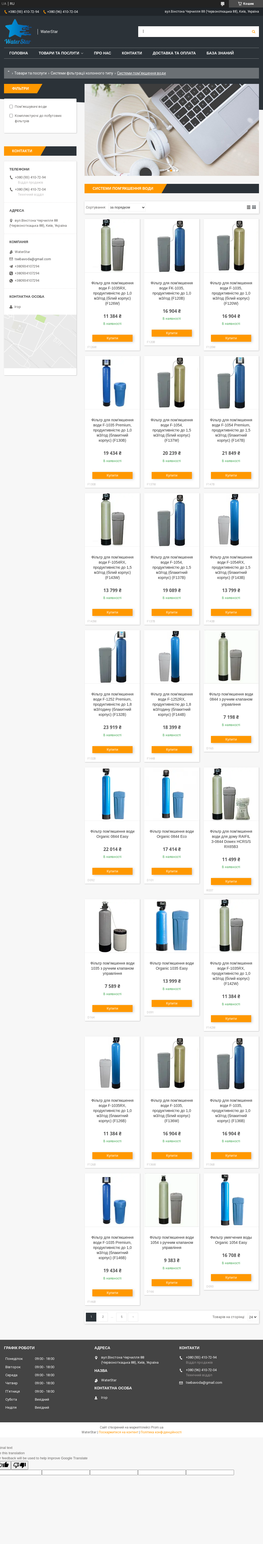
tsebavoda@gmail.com (33, 259)
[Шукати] (253, 31)
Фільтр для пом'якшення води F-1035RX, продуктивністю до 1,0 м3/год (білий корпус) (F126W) (112, 293)
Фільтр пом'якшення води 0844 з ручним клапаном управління (231, 699)
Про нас (102, 53)
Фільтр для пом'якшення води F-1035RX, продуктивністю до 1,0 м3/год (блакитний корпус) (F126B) (112, 1110)
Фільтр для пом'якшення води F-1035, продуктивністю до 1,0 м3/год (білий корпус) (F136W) (172, 1110)
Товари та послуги (59, 53)
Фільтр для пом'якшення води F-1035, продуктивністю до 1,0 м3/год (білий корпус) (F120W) (231, 293)
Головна (18, 53)
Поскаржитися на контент (118, 1432)
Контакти (132, 53)
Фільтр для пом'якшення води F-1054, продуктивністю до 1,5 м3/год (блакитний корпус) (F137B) (172, 567)
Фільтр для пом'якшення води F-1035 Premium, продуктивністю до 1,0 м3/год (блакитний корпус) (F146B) (112, 1247)
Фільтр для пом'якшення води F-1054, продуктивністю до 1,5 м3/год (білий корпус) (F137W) (172, 430)
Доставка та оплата (174, 53)
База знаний (220, 53)
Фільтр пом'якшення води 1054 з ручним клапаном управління (172, 1242)
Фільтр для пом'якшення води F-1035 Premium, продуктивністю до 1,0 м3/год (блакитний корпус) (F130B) (112, 430)
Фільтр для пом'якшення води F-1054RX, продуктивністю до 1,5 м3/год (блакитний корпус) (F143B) (231, 567)
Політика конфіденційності (161, 1432)
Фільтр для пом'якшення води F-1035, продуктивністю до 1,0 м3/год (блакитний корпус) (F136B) (231, 1110)
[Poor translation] (19, 1465)
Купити (112, 338)
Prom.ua (157, 1427)
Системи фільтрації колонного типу (82, 73)
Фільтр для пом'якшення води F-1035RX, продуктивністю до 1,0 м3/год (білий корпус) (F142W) (231, 973)
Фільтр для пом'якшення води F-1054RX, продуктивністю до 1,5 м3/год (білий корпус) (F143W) (112, 567)
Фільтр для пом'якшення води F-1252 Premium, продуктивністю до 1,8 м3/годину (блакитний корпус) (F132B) (112, 704)
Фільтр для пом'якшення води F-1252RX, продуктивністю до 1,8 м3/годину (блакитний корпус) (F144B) (172, 704)
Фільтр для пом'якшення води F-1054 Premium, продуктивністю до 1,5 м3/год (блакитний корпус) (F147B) (231, 430)
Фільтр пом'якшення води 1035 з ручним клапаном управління (112, 968)
